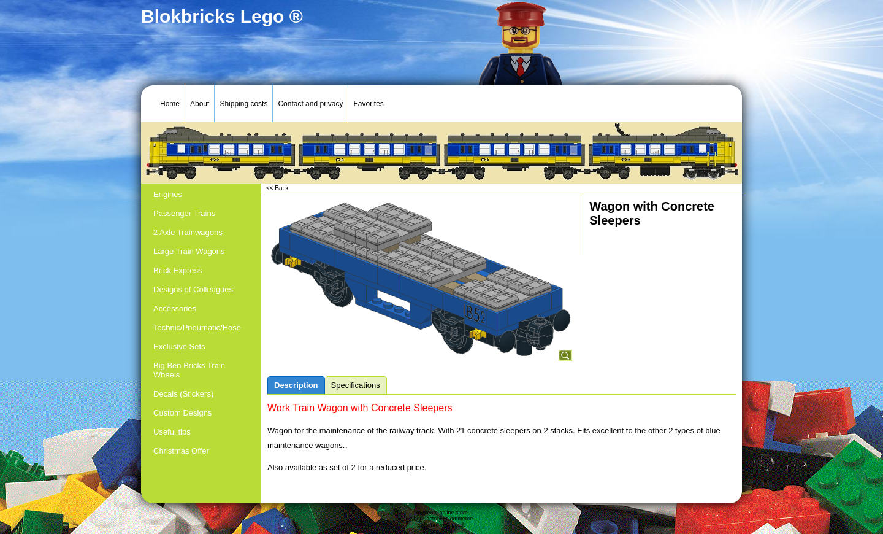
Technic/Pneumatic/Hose (197, 327)
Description (296, 385)
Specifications (355, 385)
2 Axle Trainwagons (188, 232)
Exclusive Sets (179, 346)
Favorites (368, 103)
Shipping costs (243, 103)
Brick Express (177, 270)
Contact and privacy (310, 103)
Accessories (174, 308)
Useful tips (172, 431)
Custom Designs (182, 412)
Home (170, 103)
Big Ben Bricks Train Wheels (189, 370)
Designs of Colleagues (193, 289)
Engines (167, 194)
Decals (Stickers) (183, 393)
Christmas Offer (181, 450)
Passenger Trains (184, 213)
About (199, 103)
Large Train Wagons (189, 251)
